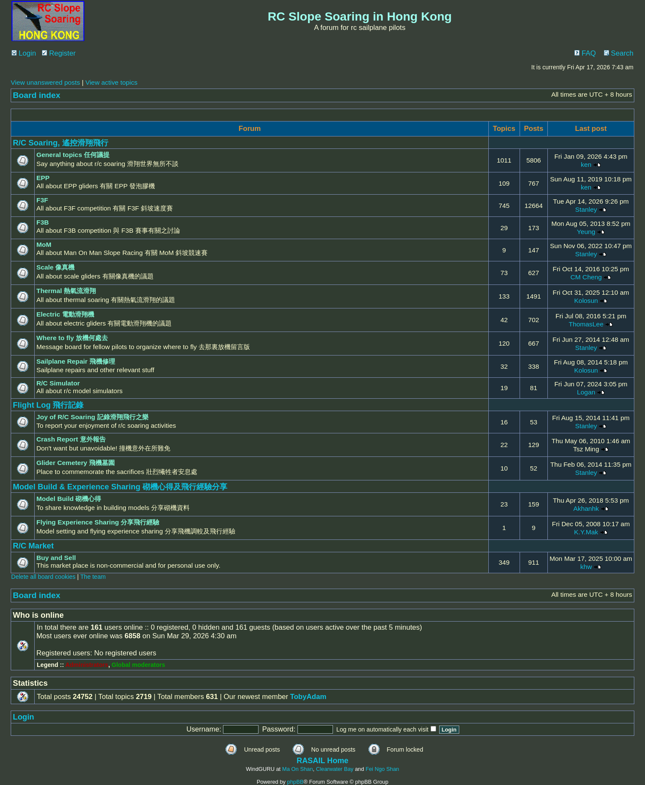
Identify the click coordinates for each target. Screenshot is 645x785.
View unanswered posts (45, 82)
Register (59, 53)
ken (586, 164)
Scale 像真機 (55, 267)
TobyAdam (308, 697)
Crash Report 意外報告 (71, 439)
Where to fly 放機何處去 (72, 337)
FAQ (585, 53)
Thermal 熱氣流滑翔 (66, 290)
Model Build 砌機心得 (68, 498)
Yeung (586, 231)
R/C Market (33, 545)
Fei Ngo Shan (382, 769)
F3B (42, 222)
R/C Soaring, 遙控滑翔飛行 (60, 142)
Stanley (586, 209)
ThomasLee (586, 324)
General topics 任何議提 (73, 154)
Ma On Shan (297, 769)
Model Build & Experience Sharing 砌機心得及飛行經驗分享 (120, 486)
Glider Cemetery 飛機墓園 (75, 462)
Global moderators (138, 664)
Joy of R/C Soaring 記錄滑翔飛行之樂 (92, 417)
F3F (42, 200)
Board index (36, 95)
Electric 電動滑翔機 (65, 314)
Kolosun (586, 300)
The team (93, 576)
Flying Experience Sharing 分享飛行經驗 (97, 522)
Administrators (86, 664)
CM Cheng (586, 277)
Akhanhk (586, 508)
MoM (43, 244)
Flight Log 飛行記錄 (48, 404)
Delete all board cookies (43, 576)
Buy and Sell (56, 557)
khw (586, 566)
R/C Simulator (58, 383)
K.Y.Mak (586, 532)
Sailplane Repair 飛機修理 (75, 361)
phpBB (295, 782)
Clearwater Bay (334, 769)
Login (24, 53)
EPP (43, 177)
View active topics (111, 82)
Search (618, 53)
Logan (586, 392)
